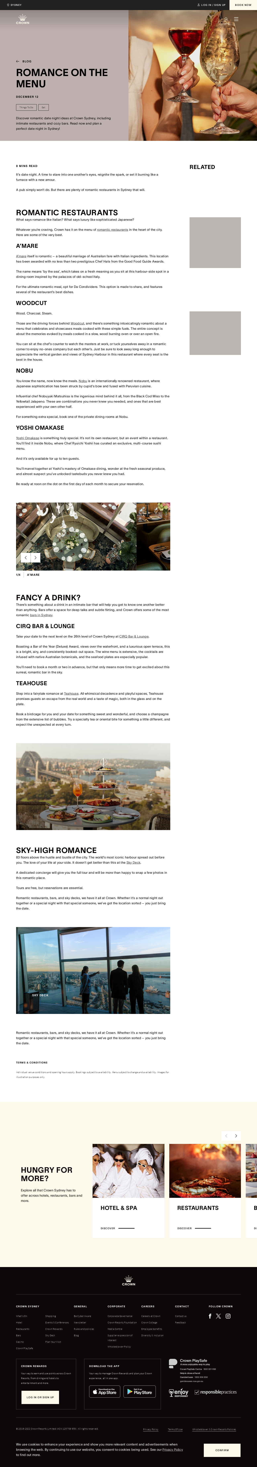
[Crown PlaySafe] (192, 1383)
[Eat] (43, 107)
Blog (76, 1354)
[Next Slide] (35, 576)
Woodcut (77, 323)
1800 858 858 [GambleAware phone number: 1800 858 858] (201, 1396)
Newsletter (80, 1341)
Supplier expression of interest (120, 1357)
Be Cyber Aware (82, 1334)
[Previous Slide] (26, 576)
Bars (18, 1354)
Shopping (50, 1334)
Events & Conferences (57, 1341)
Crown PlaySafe (24, 1367)
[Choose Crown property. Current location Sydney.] (14, 5)
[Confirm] (222, 1450)
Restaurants (23, 1347)
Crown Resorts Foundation (122, 1341)
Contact (182, 1325)
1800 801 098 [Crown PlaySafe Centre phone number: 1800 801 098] (209, 1388)
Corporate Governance (120, 1334)
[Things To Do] (26, 107)
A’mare (21, 256)
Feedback (180, 1341)
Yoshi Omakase (27, 438)
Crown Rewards (53, 1347)
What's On (21, 1334)
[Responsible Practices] (216, 1412)
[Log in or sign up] (40, 1416)
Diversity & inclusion (152, 1354)
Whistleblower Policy (119, 1365)
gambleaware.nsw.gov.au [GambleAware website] (191, 1400)
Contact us (181, 1334)
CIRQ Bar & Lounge (133, 655)
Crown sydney (27, 1325)
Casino (19, 1360)
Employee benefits (151, 1347)
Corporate (116, 1325)
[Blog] (22, 61)
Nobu (83, 381)
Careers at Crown (150, 1334)
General (80, 1325)
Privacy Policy (172, 1449)
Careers (148, 1325)
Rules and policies (84, 1347)
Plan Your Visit (53, 1360)
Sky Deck (133, 881)
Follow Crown (221, 1325)
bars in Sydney (41, 634)
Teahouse (71, 712)
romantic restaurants (112, 229)
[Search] (226, 19)
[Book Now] (243, 5)
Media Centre (115, 1347)
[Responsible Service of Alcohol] (178, 1412)
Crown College (149, 1341)
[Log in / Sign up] (211, 5)
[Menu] (236, 19)
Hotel (19, 1341)
